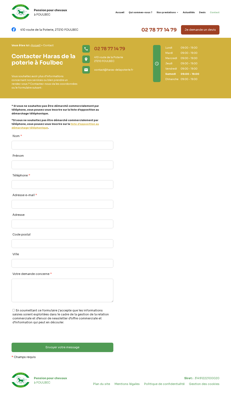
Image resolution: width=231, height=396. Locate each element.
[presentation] (39, 336)
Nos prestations (166, 12)
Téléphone (21, 175)
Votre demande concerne (32, 274)
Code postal (21, 234)
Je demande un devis (200, 30)
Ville (15, 254)
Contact (214, 12)
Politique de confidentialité (164, 384)
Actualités (189, 12)
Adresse (18, 215)
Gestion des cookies (204, 384)
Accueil (120, 12)
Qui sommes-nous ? (140, 12)
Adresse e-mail (24, 195)
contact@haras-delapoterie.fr (113, 69)
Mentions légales (127, 384)
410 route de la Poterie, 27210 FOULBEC (49, 30)
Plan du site (101, 384)
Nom (17, 136)
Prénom (18, 156)
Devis (202, 12)
